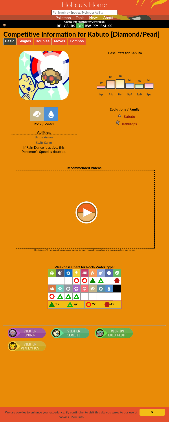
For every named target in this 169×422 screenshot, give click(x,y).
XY (95, 25)
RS (73, 25)
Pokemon (63, 17)
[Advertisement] (85, 388)
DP (80, 25)
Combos (77, 41)
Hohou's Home (84, 4)
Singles (24, 41)
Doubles (43, 41)
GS (66, 25)
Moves (59, 41)
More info (77, 417)
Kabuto (125, 116)
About (108, 17)
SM (103, 25)
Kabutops (125, 124)
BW (88, 25)
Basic (9, 41)
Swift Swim (44, 143)
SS (110, 25)
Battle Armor (44, 137)
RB (59, 25)
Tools (80, 17)
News (93, 17)
